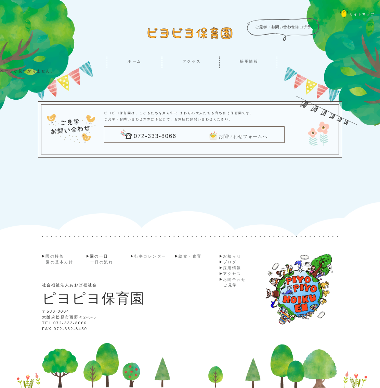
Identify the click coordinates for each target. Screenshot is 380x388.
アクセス (192, 61)
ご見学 (230, 285)
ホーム (134, 61)
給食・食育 (190, 256)
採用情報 (249, 61)
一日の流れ (101, 262)
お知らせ (232, 256)
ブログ (230, 262)
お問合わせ (234, 279)
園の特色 (54, 256)
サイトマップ (357, 14)
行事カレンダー (150, 256)
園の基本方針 (59, 262)
